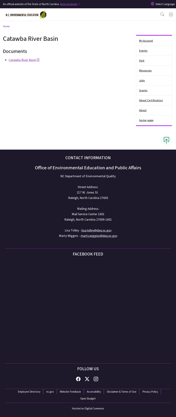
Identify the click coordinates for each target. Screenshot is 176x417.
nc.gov (50, 392)
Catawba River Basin (24, 60)
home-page (146, 120)
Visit (141, 61)
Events (143, 51)
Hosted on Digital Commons (88, 408)
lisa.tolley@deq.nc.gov (96, 230)
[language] (165, 4)
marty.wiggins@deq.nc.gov (99, 236)
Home (6, 26)
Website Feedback (70, 392)
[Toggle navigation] (171, 14)
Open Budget (88, 399)
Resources (145, 71)
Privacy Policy (150, 392)
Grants (143, 91)
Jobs (142, 81)
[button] (159, 14)
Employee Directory (29, 392)
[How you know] (69, 4)
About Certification (151, 100)
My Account (146, 41)
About (143, 110)
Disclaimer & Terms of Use (121, 392)
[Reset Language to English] (152, 4)
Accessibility (94, 392)
